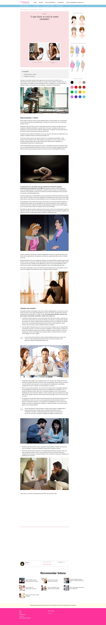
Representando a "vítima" (30, 74)
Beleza (41, 2)
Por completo (36, 5)
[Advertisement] (44, 31)
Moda (35, 2)
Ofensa (44, 13)
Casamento (60, 2)
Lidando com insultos (29, 76)
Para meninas (59, 5)
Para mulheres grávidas (48, 5)
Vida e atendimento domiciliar (74, 2)
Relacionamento (50, 2)
